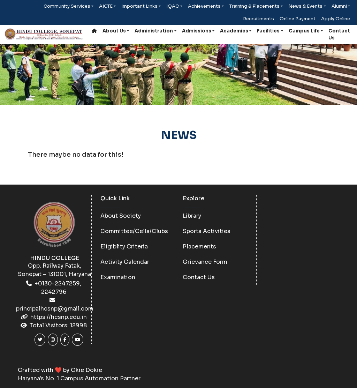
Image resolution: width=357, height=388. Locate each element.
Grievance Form (205, 262)
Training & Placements (254, 6)
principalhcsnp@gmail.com (54, 308)
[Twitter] (40, 340)
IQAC (172, 6)
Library (192, 215)
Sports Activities (206, 231)
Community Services (67, 6)
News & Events (305, 6)
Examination (117, 277)
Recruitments (258, 19)
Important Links (139, 6)
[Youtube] (77, 340)
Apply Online (335, 19)
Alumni (339, 6)
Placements (199, 246)
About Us (114, 31)
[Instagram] (53, 340)
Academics (234, 31)
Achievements (204, 6)
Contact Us (339, 34)
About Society (120, 215)
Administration (154, 31)
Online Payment (298, 19)
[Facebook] (64, 340)
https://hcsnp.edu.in (58, 317)
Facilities (268, 31)
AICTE (106, 6)
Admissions (196, 31)
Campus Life (304, 31)
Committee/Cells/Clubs (134, 231)
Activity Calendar (124, 262)
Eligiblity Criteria (124, 246)
